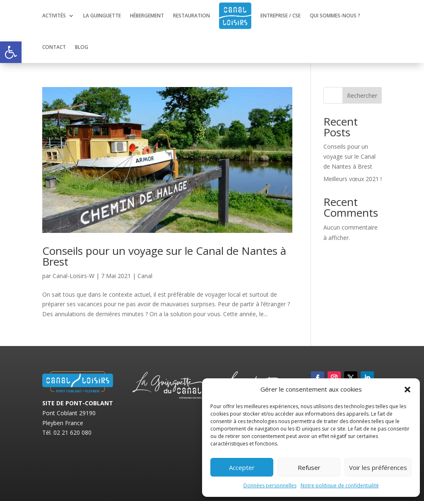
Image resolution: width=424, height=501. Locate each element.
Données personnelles (269, 485)
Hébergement (147, 15)
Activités (54, 15)
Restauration (191, 15)
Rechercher (362, 95)
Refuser (309, 467)
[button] (11, 52)
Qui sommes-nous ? (335, 15)
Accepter (242, 467)
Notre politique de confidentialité (340, 485)
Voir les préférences (378, 467)
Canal (144, 276)
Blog (81, 47)
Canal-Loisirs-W (73, 276)
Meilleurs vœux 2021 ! (352, 179)
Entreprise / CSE (280, 15)
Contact (54, 47)
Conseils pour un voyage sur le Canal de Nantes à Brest (164, 256)
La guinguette (102, 15)
